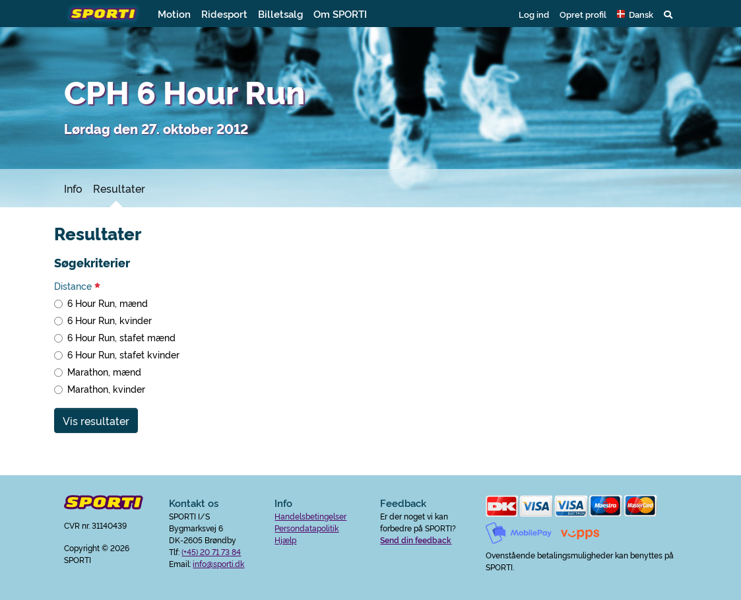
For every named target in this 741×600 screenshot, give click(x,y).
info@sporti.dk (218, 563)
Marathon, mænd (104, 371)
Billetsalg (280, 13)
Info (73, 188)
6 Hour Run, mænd (107, 303)
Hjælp (285, 539)
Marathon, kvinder (106, 388)
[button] (635, 14)
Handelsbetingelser (310, 515)
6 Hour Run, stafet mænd (121, 337)
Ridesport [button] (224, 13)
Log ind (534, 14)
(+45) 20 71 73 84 (211, 551)
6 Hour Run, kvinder (109, 320)
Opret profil (583, 14)
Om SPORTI (340, 13)
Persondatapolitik (306, 527)
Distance (77, 285)
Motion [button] (174, 13)
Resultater (119, 188)
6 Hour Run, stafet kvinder (123, 354)
